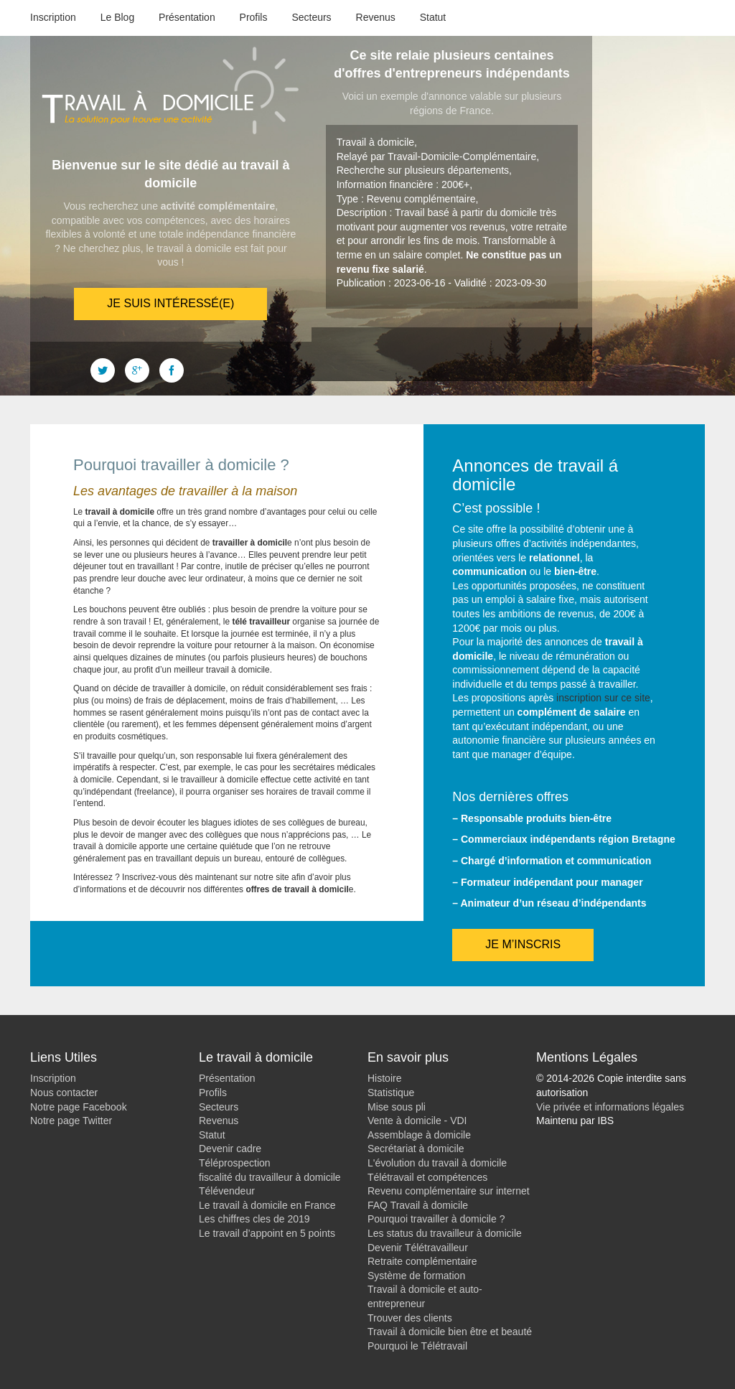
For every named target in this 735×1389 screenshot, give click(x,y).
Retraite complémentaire (422, 1261)
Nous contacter (64, 1092)
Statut (433, 17)
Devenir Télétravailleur (418, 1247)
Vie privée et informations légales (610, 1107)
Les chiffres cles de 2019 (254, 1219)
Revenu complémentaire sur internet (449, 1191)
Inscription (53, 17)
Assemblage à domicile (419, 1135)
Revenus (375, 17)
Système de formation (416, 1275)
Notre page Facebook (78, 1107)
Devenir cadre (230, 1148)
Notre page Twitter (71, 1120)
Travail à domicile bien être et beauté (450, 1331)
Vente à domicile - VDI (417, 1120)
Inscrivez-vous (149, 877)
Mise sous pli (397, 1107)
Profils (254, 17)
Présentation (187, 17)
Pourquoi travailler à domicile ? (436, 1219)
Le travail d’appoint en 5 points (267, 1233)
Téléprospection (235, 1163)
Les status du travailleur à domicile (445, 1233)
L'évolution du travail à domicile (437, 1163)
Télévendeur (227, 1191)
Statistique (391, 1092)
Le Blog (117, 17)
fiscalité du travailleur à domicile (270, 1177)
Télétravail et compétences (427, 1177)
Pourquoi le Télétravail (417, 1346)
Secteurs (311, 17)
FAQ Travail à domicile (418, 1205)
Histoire (384, 1078)
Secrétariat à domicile (416, 1148)
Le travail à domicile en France (267, 1205)
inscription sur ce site (603, 697)
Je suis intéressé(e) (170, 303)
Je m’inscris (523, 944)
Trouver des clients (410, 1318)
